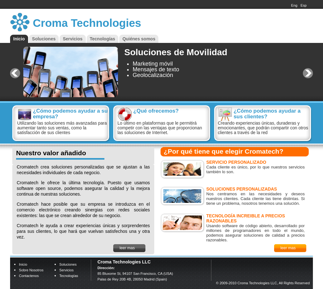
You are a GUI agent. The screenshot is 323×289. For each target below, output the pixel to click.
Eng (294, 5)
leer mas (127, 248)
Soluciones (44, 38)
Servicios (72, 38)
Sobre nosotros (31, 270)
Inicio (19, 38)
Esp (304, 5)
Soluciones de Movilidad (175, 52)
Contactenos (29, 276)
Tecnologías (102, 38)
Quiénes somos (138, 38)
